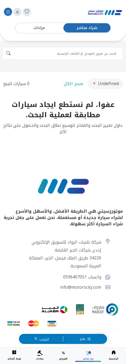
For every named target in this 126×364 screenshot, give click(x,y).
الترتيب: (43, 339)
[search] (68, 53)
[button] (17, 12)
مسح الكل (73, 84)
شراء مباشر (87, 27)
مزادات (39, 27)
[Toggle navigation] (8, 12)
